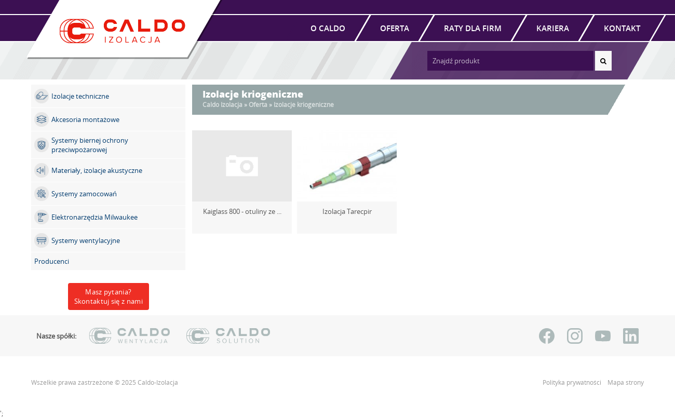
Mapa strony (626, 382)
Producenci (51, 261)
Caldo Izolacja (222, 104)
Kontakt (622, 28)
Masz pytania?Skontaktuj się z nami (108, 296)
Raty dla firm (473, 28)
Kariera (552, 28)
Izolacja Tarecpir (347, 211)
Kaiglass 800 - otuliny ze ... (242, 211)
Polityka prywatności (573, 382)
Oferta (394, 28)
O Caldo (327, 28)
